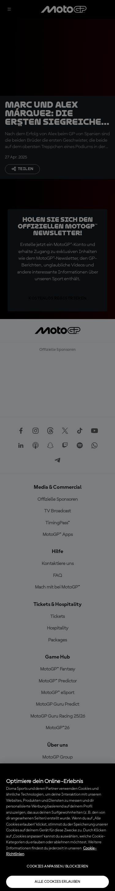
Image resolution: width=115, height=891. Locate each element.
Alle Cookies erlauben (57, 882)
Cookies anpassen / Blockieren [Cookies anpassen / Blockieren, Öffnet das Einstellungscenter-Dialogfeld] (57, 866)
